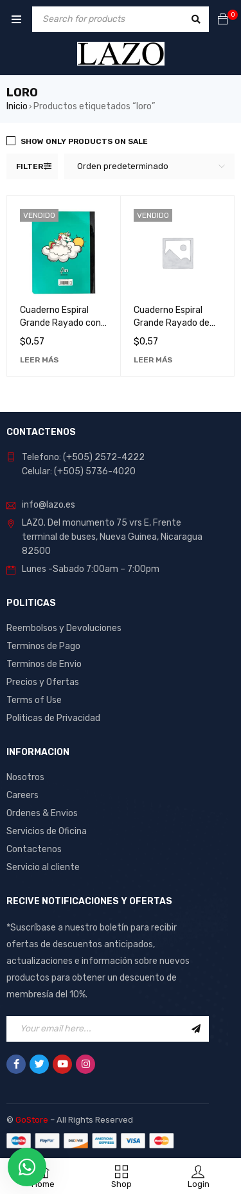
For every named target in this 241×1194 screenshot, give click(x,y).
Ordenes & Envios (42, 813)
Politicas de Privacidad (53, 718)
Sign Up (196, 1029)
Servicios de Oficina (46, 831)
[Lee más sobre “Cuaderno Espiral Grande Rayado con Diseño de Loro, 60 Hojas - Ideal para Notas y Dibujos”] (39, 360)
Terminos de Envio (44, 664)
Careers (22, 795)
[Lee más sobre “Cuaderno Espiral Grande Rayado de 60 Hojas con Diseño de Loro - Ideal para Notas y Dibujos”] (153, 360)
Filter (29, 166)
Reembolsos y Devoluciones (63, 628)
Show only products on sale (84, 141)
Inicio (17, 106)
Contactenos (34, 849)
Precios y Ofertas (42, 682)
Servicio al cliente (43, 867)
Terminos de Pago (43, 646)
